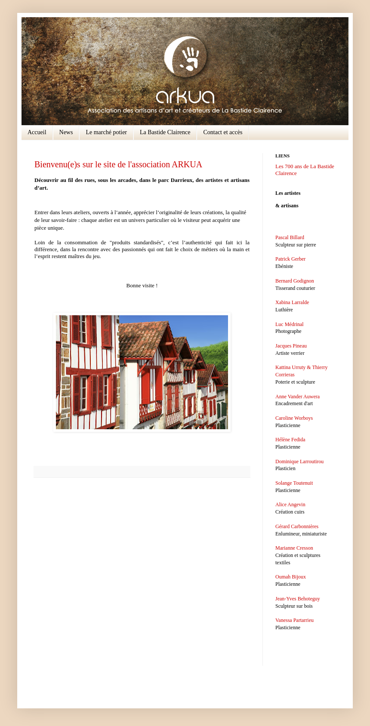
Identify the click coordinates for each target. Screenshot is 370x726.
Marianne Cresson (294, 548)
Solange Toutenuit (294, 483)
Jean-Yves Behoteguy (297, 599)
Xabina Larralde (292, 302)
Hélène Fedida (290, 440)
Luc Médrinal (289, 324)
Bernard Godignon (294, 281)
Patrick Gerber (290, 259)
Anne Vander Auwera (297, 397)
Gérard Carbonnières (296, 526)
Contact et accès (222, 132)
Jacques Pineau (291, 346)
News (66, 132)
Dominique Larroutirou (299, 461)
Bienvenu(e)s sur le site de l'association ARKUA (118, 164)
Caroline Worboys (294, 418)
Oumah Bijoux (290, 577)
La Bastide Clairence (165, 132)
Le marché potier (106, 132)
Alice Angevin (290, 504)
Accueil (37, 132)
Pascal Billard (289, 237)
